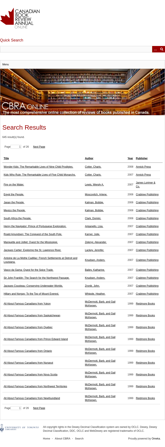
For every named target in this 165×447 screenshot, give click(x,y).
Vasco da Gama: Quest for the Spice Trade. (28, 269)
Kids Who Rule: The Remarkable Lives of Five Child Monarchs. (40, 174)
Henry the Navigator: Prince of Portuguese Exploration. (35, 226)
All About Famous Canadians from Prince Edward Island (36, 339)
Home (46, 438)
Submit (162, 49)
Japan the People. (14, 202)
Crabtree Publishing (147, 194)
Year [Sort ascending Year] (130, 158)
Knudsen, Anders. (95, 260)
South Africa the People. (17, 218)
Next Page (39, 146)
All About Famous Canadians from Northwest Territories (35, 386)
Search (79, 438)
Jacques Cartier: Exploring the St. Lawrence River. (32, 250)
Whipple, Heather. (95, 293)
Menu (5, 64)
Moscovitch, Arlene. (96, 194)
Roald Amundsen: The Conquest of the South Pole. (33, 234)
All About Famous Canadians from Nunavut (28, 362)
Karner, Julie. (92, 234)
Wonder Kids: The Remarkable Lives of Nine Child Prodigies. (38, 166)
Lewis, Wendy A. (94, 184)
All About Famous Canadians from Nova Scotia (30, 374)
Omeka (156, 438)
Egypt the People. (14, 194)
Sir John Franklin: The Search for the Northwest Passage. (37, 277)
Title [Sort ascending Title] (6, 158)
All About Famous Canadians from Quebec (28, 327)
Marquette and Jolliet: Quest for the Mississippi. (31, 242)
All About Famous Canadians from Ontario (28, 350)
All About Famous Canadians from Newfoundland (32, 398)
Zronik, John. (92, 285)
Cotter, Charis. (93, 166)
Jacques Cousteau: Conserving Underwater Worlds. (33, 285)
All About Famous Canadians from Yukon (27, 303)
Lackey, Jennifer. (94, 250)
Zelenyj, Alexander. (96, 242)
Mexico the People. (15, 210)
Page (13, 146)
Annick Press (143, 166)
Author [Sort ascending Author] (89, 158)
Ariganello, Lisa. (94, 226)
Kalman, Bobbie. (94, 202)
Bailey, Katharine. (95, 269)
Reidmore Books (145, 303)
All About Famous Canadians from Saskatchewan (32, 315)
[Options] (155, 49)
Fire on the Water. (14, 184)
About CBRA (62, 438)
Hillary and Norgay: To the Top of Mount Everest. (31, 293)
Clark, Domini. (93, 218)
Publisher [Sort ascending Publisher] (142, 158)
